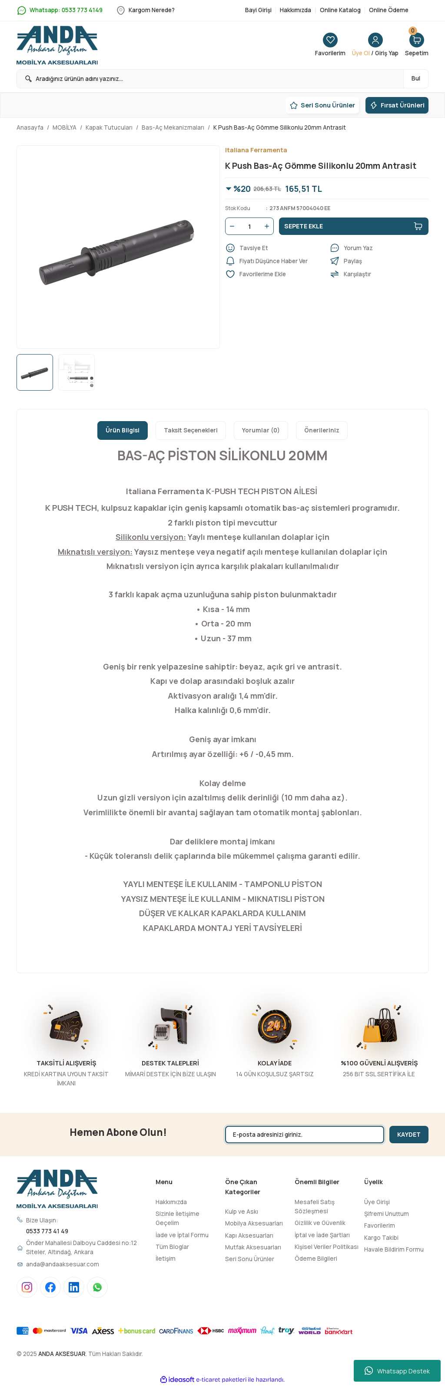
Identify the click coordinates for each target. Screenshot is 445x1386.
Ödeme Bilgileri (316, 1258)
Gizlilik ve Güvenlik (320, 1223)
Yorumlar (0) (261, 430)
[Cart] (416, 45)
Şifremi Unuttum (386, 1214)
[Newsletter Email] (304, 1134)
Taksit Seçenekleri (191, 430)
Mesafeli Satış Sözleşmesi (315, 1206)
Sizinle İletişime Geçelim (177, 1218)
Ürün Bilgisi (122, 430)
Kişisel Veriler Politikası (327, 1247)
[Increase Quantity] (268, 226)
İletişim (166, 1258)
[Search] (222, 78)
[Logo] (57, 45)
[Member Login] (375, 45)
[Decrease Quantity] (230, 226)
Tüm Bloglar (172, 1247)
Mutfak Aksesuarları (253, 1247)
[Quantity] (249, 226)
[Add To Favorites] (274, 274)
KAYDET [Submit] (409, 1134)
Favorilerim (379, 1225)
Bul (416, 78)
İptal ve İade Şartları (322, 1235)
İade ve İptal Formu (182, 1235)
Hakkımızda (171, 1202)
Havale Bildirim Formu (394, 1249)
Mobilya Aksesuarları (254, 1223)
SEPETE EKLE (353, 226)
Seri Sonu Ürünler (249, 1259)
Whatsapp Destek (397, 1371)
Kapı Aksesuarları (249, 1235)
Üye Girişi (377, 1202)
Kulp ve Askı (241, 1211)
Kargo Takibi (381, 1238)
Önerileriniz (321, 430)
